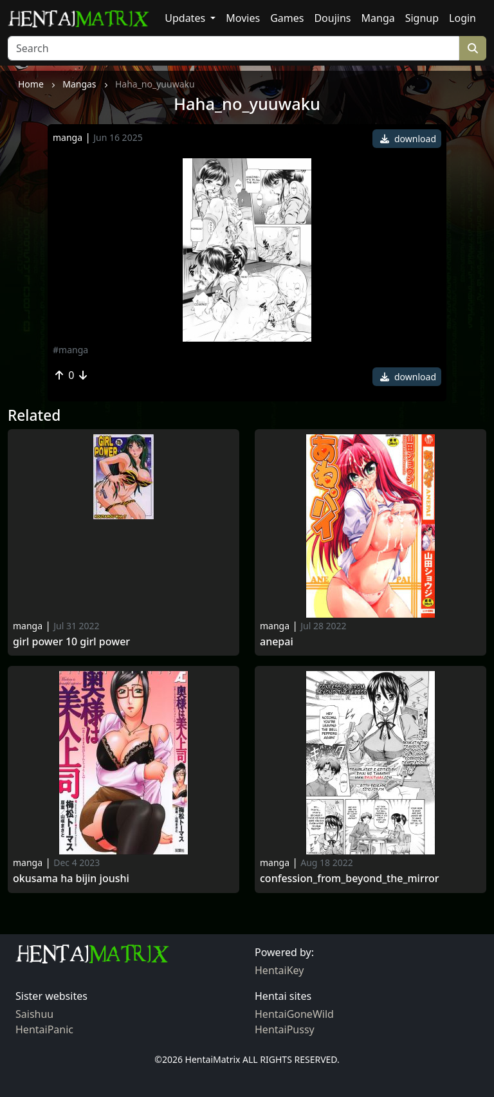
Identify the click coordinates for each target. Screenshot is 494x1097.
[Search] (233, 48)
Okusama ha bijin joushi (71, 878)
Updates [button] (186, 18)
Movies (243, 18)
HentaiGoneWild (294, 1014)
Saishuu (34, 1014)
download (408, 139)
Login (462, 18)
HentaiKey (279, 970)
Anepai (276, 642)
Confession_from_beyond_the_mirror (349, 878)
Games (287, 18)
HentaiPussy (285, 1029)
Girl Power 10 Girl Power (71, 642)
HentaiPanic (44, 1029)
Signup (422, 18)
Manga (378, 18)
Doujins (332, 18)
